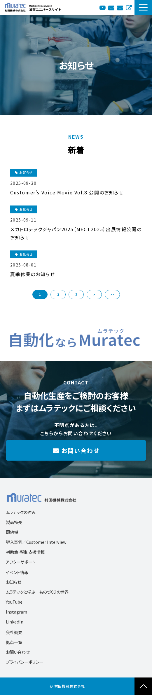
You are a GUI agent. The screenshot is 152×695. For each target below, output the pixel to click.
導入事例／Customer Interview (36, 542)
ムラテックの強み (21, 512)
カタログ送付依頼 (111, 7)
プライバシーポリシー (24, 662)
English (128, 7)
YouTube (102, 7)
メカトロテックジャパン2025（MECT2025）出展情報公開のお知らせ (75, 233)
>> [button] (112, 294)
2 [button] (58, 294)
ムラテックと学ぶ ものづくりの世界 (37, 592)
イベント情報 (17, 572)
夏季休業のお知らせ (32, 274)
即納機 (12, 532)
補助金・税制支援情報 (25, 552)
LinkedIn (14, 622)
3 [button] (76, 294)
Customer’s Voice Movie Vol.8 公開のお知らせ (67, 192)
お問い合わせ (120, 7)
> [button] (94, 294)
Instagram (16, 612)
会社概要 (14, 632)
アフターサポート (20, 562)
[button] (143, 7)
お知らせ (26, 172)
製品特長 (14, 522)
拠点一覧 (14, 642)
